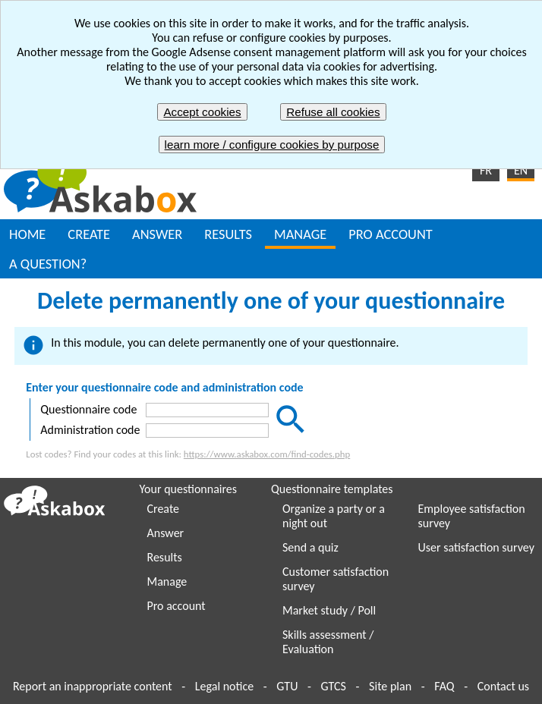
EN (521, 170)
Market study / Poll (329, 610)
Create (163, 508)
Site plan (390, 686)
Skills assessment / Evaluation (327, 641)
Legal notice (224, 686)
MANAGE (300, 234)
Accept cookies (202, 111)
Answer (165, 533)
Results (164, 557)
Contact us (503, 686)
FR (486, 170)
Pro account (176, 606)
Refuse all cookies (333, 111)
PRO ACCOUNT (390, 234)
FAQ (444, 686)
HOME (27, 234)
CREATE (89, 234)
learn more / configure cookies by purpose (272, 144)
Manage (167, 581)
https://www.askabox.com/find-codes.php (267, 454)
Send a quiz (310, 547)
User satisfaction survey (476, 547)
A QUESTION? (48, 263)
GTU (287, 686)
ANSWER (157, 234)
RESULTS (228, 234)
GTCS (333, 686)
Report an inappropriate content (92, 686)
